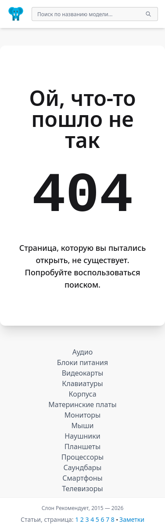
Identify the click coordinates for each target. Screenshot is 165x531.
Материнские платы (82, 404)
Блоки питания (82, 362)
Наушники (82, 436)
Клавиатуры (82, 383)
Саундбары (83, 467)
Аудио (82, 352)
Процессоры (82, 457)
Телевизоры (82, 488)
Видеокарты (83, 373)
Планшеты (82, 446)
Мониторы (82, 415)
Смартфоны (82, 478)
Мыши (83, 425)
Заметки (131, 519)
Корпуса (82, 394)
